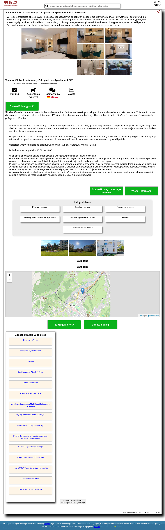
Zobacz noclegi (101, 324)
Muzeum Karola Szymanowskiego (30, 425)
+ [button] (10, 275)
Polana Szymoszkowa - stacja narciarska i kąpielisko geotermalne (30, 437)
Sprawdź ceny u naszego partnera (106, 191)
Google (47, 524)
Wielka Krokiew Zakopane (30, 393)
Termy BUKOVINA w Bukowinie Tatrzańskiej (30, 468)
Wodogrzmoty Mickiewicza (30, 351)
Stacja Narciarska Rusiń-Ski (30, 489)
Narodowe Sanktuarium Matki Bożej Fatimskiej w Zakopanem (30, 405)
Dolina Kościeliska (30, 383)
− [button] (10, 280)
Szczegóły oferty (64, 324)
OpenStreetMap (153, 316)
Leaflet (141, 316)
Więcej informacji (141, 191)
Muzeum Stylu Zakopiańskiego (30, 447)
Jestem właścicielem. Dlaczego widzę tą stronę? (73, 501)
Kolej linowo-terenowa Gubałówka (30, 457)
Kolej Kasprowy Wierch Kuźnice (30, 372)
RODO (97, 527)
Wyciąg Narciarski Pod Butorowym (30, 415)
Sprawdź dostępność (22, 106)
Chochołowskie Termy (30, 479)
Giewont (30, 361)
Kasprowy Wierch (30, 340)
